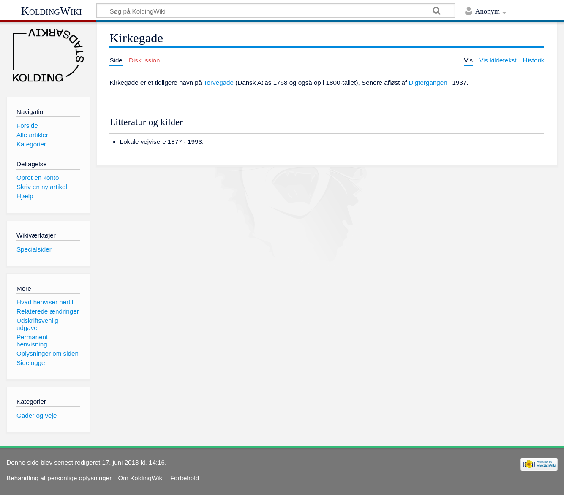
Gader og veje (36, 415)
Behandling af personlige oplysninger (59, 477)
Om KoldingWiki (140, 477)
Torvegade (219, 82)
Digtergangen (428, 82)
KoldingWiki (51, 11)
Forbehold (184, 477)
